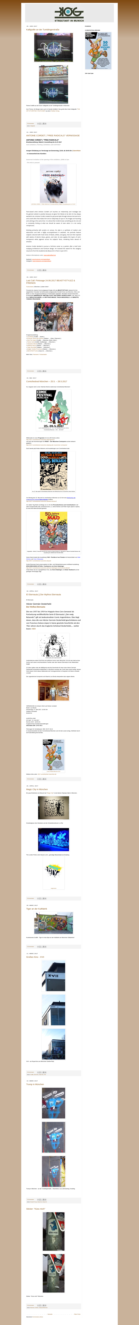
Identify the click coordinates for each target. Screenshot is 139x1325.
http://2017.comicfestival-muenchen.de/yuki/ (38, 561)
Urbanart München (43, 1307)
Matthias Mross (31, 345)
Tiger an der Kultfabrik (36, 909)
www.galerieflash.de (50, 255)
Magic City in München (37, 789)
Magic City (50, 793)
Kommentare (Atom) (38, 1317)
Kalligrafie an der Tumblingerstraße (42, 29)
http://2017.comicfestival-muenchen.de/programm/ (40, 439)
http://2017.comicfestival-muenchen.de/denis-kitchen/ (41, 501)
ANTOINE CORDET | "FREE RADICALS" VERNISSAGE (53, 135)
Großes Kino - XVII (35, 957)
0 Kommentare (30, 123)
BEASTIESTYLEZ (32, 351)
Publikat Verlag (55, 111)
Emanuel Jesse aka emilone (35, 338)
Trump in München (35, 1084)
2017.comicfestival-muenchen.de (47, 774)
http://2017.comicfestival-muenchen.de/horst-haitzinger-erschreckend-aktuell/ (48, 568)
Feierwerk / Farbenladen (40, 354)
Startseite (49, 1314)
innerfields (30, 336)
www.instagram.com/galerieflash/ (42, 261)
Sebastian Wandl (32, 344)
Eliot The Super (31, 340)
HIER (34, 629)
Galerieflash (77, 150)
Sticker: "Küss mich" (35, 1209)
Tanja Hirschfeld (31, 347)
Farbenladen (29, 286)
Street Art (36, 1074)
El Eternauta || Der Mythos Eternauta (43, 594)
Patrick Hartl (30, 342)
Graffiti (31, 1074)
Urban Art (41, 1074)
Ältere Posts (77, 1314)
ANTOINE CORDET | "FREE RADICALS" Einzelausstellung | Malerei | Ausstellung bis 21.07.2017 (53, 204)
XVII (45, 1074)
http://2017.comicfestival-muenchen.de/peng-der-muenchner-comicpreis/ (46, 445)
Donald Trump (33, 1201)
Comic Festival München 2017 (53, 771)
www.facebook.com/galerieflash (41, 259)
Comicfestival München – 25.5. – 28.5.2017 (46, 381)
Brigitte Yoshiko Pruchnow (34, 349)
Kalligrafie (32, 125)
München (32, 1307)
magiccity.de (53, 888)
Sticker (36, 1307)
